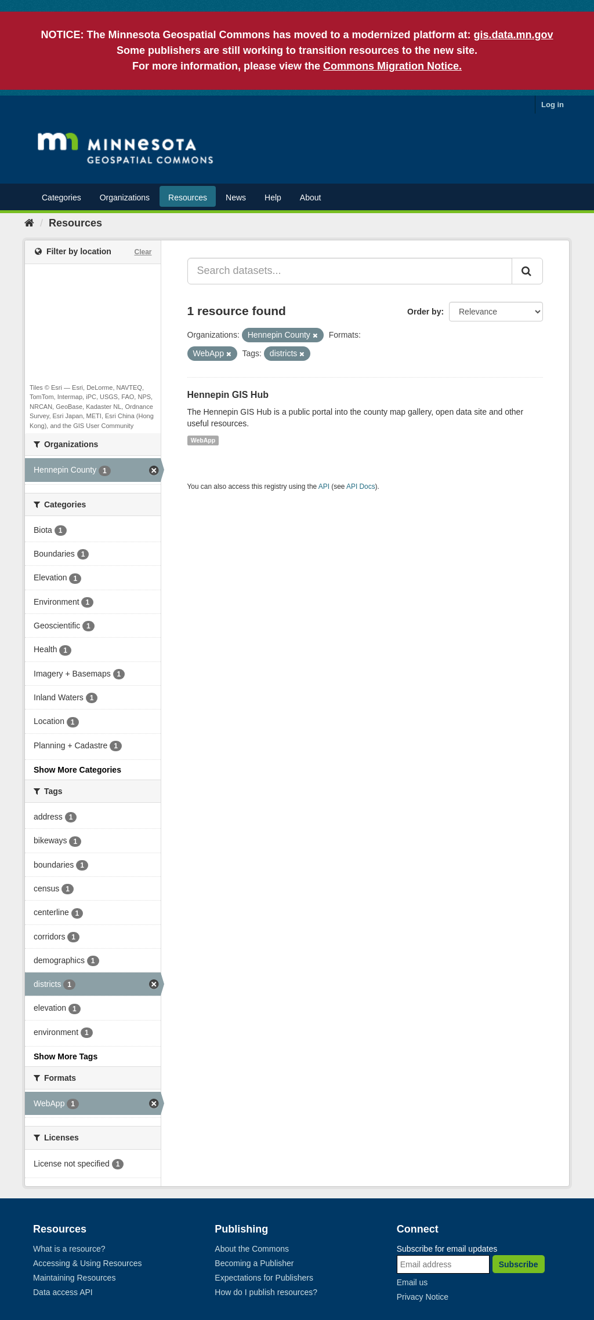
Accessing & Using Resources (87, 1263)
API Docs (360, 486)
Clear (142, 252)
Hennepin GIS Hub (228, 395)
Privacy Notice (422, 1296)
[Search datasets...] (350, 271)
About (310, 197)
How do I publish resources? (266, 1292)
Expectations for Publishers (264, 1277)
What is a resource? (69, 1248)
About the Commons (252, 1248)
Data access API (63, 1292)
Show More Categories (77, 769)
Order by (424, 311)
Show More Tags (65, 1056)
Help (273, 197)
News (236, 197)
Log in (552, 104)
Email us (412, 1282)
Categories (61, 197)
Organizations (125, 197)
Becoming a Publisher (254, 1263)
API (323, 486)
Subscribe (518, 1264)
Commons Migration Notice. (392, 66)
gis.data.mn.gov (513, 35)
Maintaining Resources (74, 1277)
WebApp (203, 440)
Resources (187, 197)
